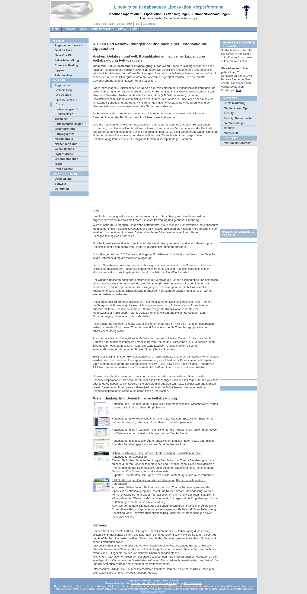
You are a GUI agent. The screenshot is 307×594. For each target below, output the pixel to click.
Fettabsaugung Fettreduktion (130, 418)
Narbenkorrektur (66, 144)
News (83, 29)
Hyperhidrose (64, 154)
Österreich (62, 188)
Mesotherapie (64, 138)
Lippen (59, 70)
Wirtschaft (231, 133)
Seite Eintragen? (102, 29)
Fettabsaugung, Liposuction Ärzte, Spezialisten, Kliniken (147, 440)
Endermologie (64, 113)
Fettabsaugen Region (69, 123)
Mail (238, 90)
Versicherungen (235, 123)
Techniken (61, 118)
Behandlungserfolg (67, 109)
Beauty (229, 113)
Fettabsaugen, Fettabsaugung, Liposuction (138, 403)
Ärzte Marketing (235, 103)
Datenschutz (149, 24)
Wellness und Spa (236, 108)
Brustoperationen (66, 158)
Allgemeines (63, 85)
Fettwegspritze (64, 134)
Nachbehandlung (66, 99)
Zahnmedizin (63, 75)
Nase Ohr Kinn (64, 55)
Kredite (229, 128)
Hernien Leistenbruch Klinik (183, 569)
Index (56, 29)
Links (133, 29)
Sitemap (120, 24)
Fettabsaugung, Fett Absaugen (131, 429)
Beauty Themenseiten (238, 118)
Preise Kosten (64, 168)
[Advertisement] (156, 176)
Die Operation (64, 94)
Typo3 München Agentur (141, 572)
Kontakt (69, 29)
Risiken (60, 104)
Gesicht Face (63, 50)
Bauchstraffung (65, 128)
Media (122, 29)
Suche (97, 24)
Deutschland (63, 178)
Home (138, 24)
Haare (59, 163)
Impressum (108, 24)
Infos (129, 24)
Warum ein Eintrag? (237, 142)
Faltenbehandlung (67, 60)
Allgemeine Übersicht (69, 45)
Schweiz (60, 183)
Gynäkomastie (64, 148)
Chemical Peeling (66, 65)
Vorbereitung (64, 90)
